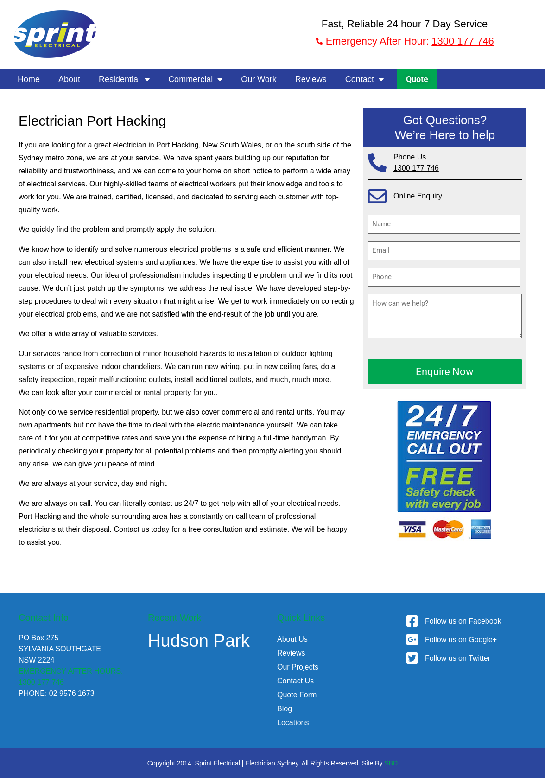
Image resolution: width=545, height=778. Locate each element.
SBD (391, 763)
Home (29, 79)
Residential (124, 79)
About (69, 79)
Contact (364, 79)
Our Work (259, 79)
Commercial (195, 79)
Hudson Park (199, 640)
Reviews (311, 79)
